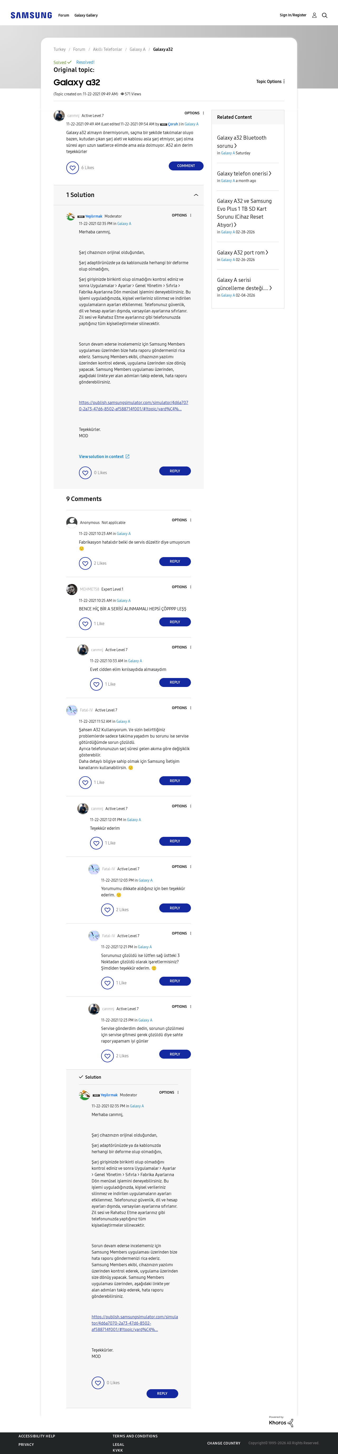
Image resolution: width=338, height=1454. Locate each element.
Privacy (26, 1444)
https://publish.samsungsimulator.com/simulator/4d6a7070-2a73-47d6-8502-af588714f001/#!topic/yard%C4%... (135, 1323)
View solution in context (101, 456)
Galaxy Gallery (86, 15)
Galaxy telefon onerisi (242, 173)
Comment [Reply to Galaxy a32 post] (186, 166)
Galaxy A (192, 124)
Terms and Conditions (135, 1436)
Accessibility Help (36, 1436)
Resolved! (85, 62)
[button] (194, 113)
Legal (118, 1444)
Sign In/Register (293, 15)
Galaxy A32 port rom (241, 252)
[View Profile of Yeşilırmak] (93, 216)
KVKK (118, 1450)
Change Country (224, 1443)
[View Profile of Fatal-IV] (86, 710)
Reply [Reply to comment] (175, 471)
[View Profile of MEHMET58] (89, 589)
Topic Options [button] (268, 81)
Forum (63, 15)
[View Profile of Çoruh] (173, 124)
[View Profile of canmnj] (73, 116)
